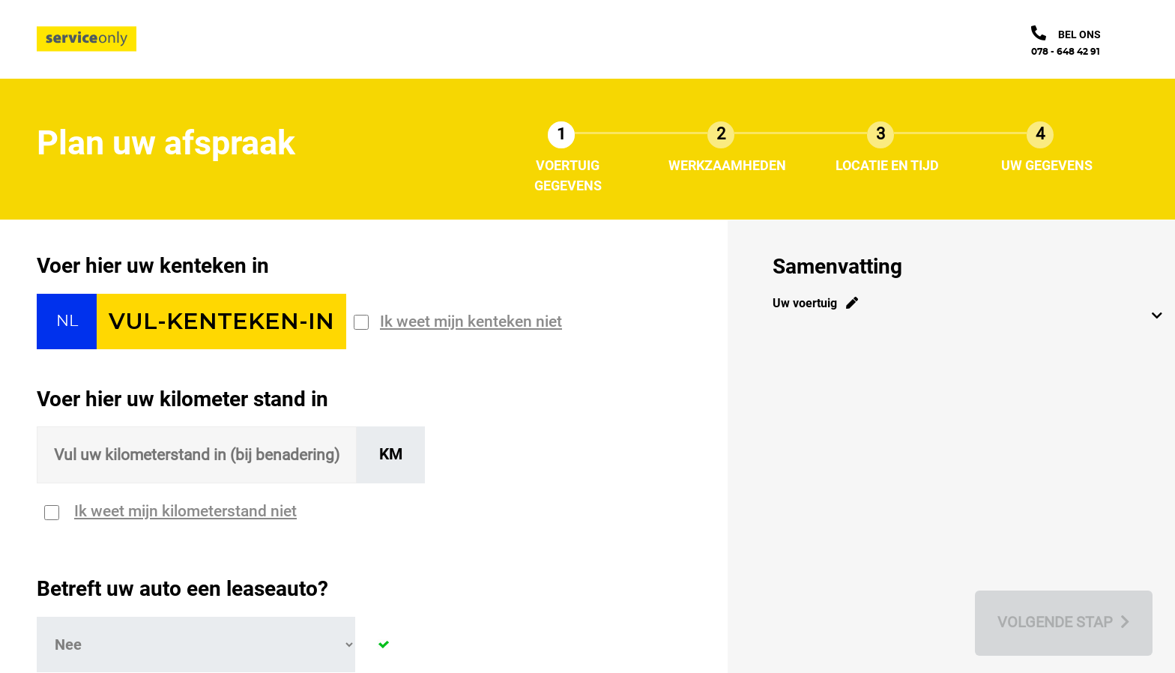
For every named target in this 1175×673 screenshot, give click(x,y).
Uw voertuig (815, 303)
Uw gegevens (1047, 165)
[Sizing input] (197, 454)
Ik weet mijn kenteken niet (471, 322)
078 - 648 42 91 (1065, 51)
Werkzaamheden (727, 165)
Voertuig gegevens (568, 175)
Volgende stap (1063, 622)
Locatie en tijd (887, 165)
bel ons (1079, 34)
